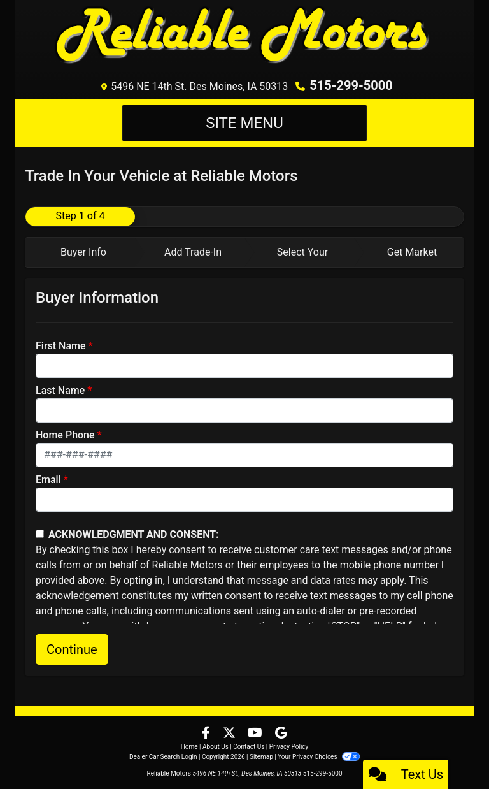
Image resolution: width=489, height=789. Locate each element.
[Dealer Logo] (244, 36)
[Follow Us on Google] (281, 734)
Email (48, 480)
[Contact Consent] (40, 534)
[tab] (80, 252)
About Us (215, 746)
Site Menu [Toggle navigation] (244, 123)
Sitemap (261, 756)
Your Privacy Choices (319, 756)
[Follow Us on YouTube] (256, 734)
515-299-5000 (351, 85)
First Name (61, 346)
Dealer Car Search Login (163, 756)
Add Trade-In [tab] (193, 252)
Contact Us (248, 746)
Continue (71, 649)
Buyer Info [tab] (83, 252)
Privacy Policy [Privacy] (289, 746)
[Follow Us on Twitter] (230, 734)
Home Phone (65, 435)
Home (189, 746)
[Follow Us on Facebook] (207, 734)
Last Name (60, 390)
